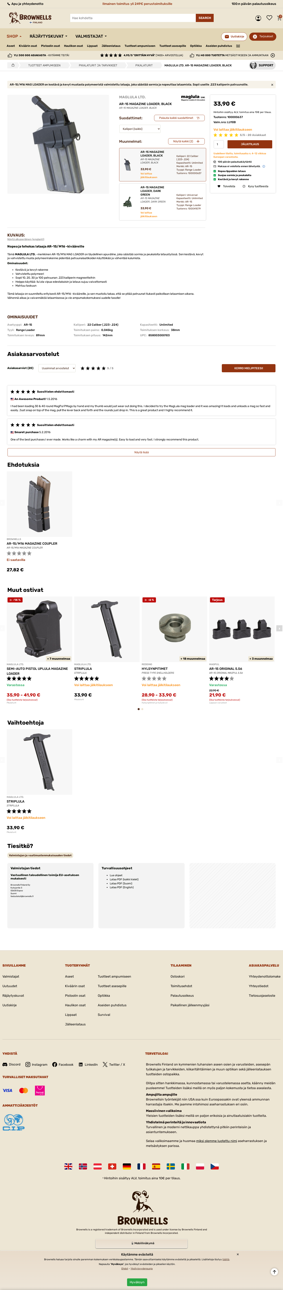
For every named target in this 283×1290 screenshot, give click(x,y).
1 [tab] (139, 711)
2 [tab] (143, 711)
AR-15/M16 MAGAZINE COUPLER (32, 543)
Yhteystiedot (258, 986)
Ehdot (124, 1268)
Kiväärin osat (28, 46)
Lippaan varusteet (218, 703)
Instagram (36, 1064)
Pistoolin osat (50, 46)
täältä (225, 1259)
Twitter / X (114, 1064)
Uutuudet (9, 986)
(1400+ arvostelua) (153, 55)
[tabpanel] (39, 650)
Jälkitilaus (250, 144)
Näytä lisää (141, 452)
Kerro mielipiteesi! (248, 368)
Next (279, 503)
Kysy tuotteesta (255, 186)
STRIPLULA (83, 669)
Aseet (11, 46)
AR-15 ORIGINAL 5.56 (225, 669)
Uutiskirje (9, 1005)
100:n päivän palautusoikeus (254, 4)
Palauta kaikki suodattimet (176, 118)
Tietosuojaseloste (262, 996)
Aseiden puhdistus (219, 46)
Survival (104, 1015)
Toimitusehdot (181, 986)
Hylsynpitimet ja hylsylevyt (155, 703)
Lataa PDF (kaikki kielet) (124, 879)
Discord (11, 1064)
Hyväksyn (137, 1282)
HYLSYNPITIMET (155, 669)
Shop (12, 36)
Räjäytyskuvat (47, 36)
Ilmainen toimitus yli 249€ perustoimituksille (137, 4)
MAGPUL (214, 664)
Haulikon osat (73, 46)
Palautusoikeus (182, 996)
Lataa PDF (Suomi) (121, 883)
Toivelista (270, 18)
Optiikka (196, 46)
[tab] (40, 855)
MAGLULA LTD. (132, 97)
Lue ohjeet (116, 875)
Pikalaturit (11, 703)
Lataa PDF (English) (122, 887)
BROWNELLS (14, 539)
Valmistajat (89, 36)
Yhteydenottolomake (265, 976)
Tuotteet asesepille (172, 46)
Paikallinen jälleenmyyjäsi (190, 1005)
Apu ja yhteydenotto (25, 4)
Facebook (62, 1064)
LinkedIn (88, 1064)
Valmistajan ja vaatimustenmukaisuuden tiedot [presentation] (40, 855)
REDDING (147, 664)
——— (238, 45)
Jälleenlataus (111, 46)
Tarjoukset (266, 36)
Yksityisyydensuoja (142, 1268)
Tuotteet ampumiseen (140, 46)
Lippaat (92, 46)
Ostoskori (178, 976)
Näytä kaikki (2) (183, 141)
